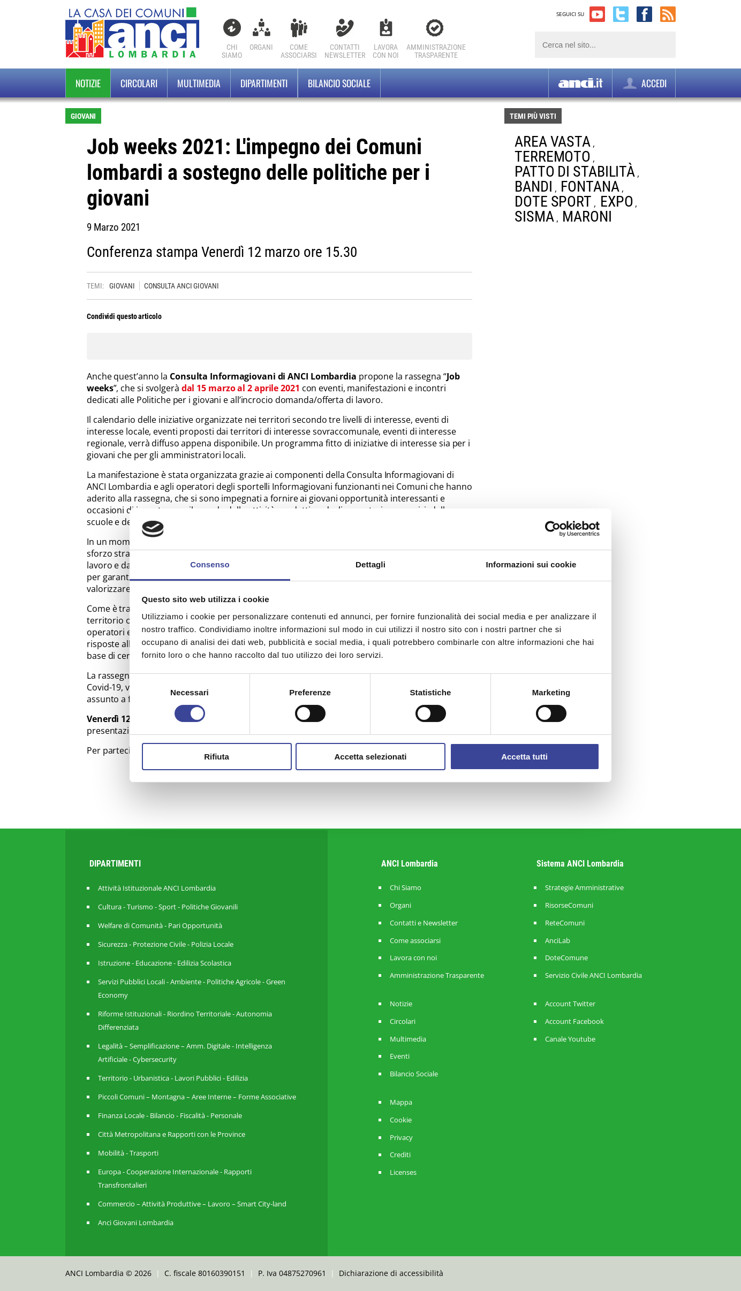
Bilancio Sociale (414, 1073)
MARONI (586, 216)
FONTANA (590, 186)
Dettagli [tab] (370, 564)
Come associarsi (415, 940)
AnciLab (557, 940)
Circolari (138, 83)
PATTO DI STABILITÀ (575, 171)
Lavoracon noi (386, 51)
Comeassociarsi (299, 51)
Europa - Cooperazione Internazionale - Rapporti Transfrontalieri (175, 1178)
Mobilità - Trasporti (128, 1153)
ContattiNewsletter (344, 51)
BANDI (534, 186)
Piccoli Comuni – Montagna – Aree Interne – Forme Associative (197, 1097)
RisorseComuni (569, 905)
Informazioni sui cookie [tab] (531, 564)
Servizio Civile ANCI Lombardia (593, 975)
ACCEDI (644, 83)
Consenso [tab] (209, 564)
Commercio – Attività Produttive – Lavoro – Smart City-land (192, 1204)
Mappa (401, 1102)
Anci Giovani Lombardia (135, 1222)
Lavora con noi (413, 957)
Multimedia (199, 83)
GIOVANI (121, 286)
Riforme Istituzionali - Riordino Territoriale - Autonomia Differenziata (185, 1020)
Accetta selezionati (370, 756)
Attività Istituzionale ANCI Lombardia (157, 888)
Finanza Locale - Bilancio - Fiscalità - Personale (170, 1115)
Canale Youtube (570, 1039)
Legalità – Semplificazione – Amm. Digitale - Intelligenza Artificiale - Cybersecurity (185, 1052)
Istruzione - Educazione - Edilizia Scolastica (164, 963)
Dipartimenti (264, 83)
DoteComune (566, 957)
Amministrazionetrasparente (436, 51)
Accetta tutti (524, 756)
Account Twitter (570, 1003)
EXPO (616, 201)
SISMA (534, 216)
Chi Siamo (232, 51)
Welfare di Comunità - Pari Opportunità (160, 925)
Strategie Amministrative (584, 887)
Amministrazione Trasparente (437, 975)
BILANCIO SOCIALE (339, 83)
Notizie (88, 83)
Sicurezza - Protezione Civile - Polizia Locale (165, 944)
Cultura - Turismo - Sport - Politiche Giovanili (168, 907)
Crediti (400, 1154)
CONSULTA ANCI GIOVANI (181, 286)
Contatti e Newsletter (424, 923)
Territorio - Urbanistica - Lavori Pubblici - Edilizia (173, 1078)
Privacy (401, 1137)
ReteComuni (565, 923)
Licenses (403, 1172)
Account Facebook (574, 1021)
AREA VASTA (553, 141)
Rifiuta (216, 756)
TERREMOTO (553, 156)
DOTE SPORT (553, 201)
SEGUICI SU (570, 14)
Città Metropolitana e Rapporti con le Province (171, 1134)
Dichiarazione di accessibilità (391, 1273)
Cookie (401, 1120)
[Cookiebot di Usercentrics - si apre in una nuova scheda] (553, 529)
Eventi (400, 1056)
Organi (261, 47)
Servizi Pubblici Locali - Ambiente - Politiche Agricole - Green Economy (191, 988)
